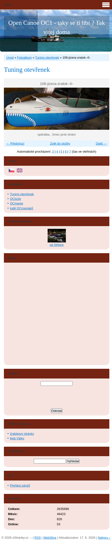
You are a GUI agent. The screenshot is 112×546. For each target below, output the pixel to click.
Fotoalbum (24, 57)
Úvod (10, 57)
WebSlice (49, 537)
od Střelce (57, 245)
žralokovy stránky (22, 433)
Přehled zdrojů (20, 485)
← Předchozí (15, 143)
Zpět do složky (60, 143)
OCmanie (16, 203)
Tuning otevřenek (47, 57)
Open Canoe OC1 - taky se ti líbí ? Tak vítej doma (56, 27)
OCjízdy (15, 199)
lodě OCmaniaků (21, 208)
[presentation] (57, 397)
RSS (37, 537)
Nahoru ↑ (104, 537)
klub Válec (17, 438)
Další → (101, 143)
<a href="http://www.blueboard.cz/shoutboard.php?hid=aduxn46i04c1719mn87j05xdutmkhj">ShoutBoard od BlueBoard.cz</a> (26, 314)
